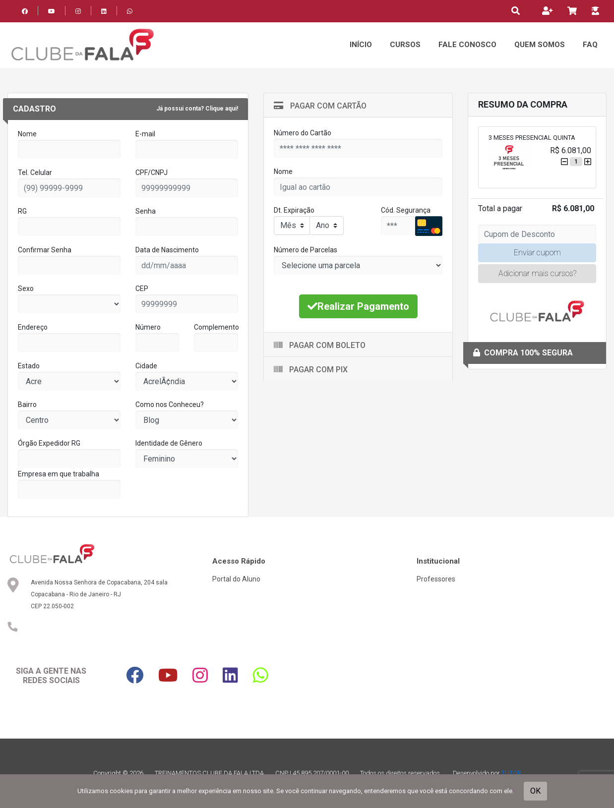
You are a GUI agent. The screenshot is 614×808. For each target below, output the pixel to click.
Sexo (26, 288)
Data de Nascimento (167, 250)
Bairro (27, 404)
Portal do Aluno (236, 579)
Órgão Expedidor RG (49, 443)
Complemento (216, 327)
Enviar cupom (537, 252)
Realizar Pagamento (358, 306)
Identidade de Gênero (168, 443)
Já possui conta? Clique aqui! (197, 108)
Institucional (438, 561)
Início (361, 44)
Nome (27, 134)
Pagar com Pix (311, 369)
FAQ (590, 44)
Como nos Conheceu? (169, 404)
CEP (141, 288)
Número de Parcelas (305, 250)
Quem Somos (539, 44)
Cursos (405, 44)
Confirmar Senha (44, 250)
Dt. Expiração (294, 210)
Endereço (33, 327)
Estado (29, 366)
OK (535, 791)
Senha (145, 211)
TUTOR (511, 773)
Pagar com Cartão (320, 106)
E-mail (145, 134)
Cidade (146, 366)
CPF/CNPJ (151, 172)
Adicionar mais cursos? (537, 273)
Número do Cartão (302, 133)
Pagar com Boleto (320, 345)
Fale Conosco (467, 44)
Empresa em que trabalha (58, 474)
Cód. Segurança (405, 210)
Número (148, 327)
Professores (436, 579)
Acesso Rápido (238, 561)
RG (22, 211)
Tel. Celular (35, 172)
